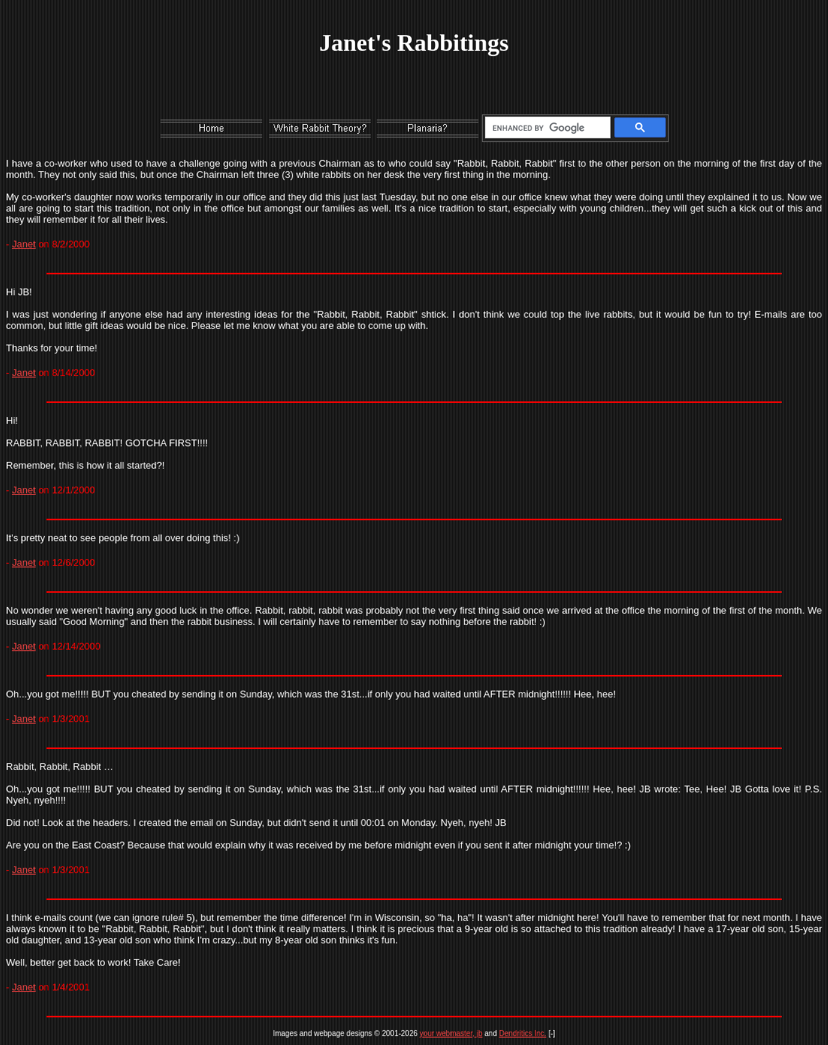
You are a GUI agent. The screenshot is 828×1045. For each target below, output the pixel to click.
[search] (545, 128)
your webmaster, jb (451, 1033)
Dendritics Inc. (522, 1033)
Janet (24, 244)
